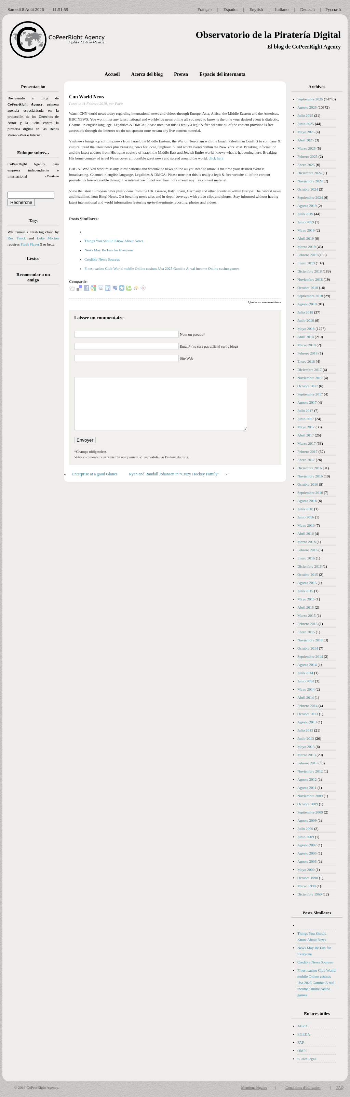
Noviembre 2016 (310, 476)
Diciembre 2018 (309, 271)
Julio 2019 (305, 214)
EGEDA (303, 1034)
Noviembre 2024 (310, 181)
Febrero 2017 (307, 451)
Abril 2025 (305, 140)
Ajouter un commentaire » (264, 302)
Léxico (33, 258)
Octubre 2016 (307, 484)
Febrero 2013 (307, 763)
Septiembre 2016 (310, 492)
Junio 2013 (305, 738)
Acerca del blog (147, 74)
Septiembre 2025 (310, 99)
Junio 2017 (305, 419)
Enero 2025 (306, 165)
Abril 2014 (305, 697)
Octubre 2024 (307, 189)
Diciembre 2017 (309, 369)
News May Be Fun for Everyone (108, 250)
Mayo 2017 (305, 427)
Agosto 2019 (307, 206)
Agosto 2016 (307, 501)
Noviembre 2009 (310, 796)
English (256, 9)
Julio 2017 (305, 410)
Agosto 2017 (307, 402)
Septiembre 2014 (310, 656)
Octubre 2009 (307, 804)
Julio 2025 (305, 115)
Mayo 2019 (305, 230)
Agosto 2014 (307, 665)
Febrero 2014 (307, 706)
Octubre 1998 (307, 878)
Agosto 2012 (307, 779)
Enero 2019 (306, 263)
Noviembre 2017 (310, 378)
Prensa (181, 74)
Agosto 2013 (307, 722)
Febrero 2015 (307, 624)
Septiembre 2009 (310, 812)
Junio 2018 (305, 320)
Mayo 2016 (305, 525)
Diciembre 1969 (309, 894)
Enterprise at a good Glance (95, 474)
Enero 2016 (306, 558)
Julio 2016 (305, 509)
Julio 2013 (305, 730)
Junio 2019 (305, 222)
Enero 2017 (306, 460)
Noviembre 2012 (310, 771)
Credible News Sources (102, 259)
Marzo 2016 (306, 542)
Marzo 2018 (306, 345)
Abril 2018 (305, 337)
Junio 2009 (305, 837)
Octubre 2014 (307, 648)
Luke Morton (48, 238)
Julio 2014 (305, 673)
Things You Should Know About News (113, 241)
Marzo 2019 (306, 247)
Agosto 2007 (307, 845)
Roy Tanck (17, 238)
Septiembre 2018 (310, 296)
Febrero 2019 (307, 255)
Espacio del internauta (222, 74)
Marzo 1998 (306, 886)
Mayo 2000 (305, 869)
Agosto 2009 (307, 820)
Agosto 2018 (307, 304)
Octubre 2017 (307, 386)
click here (215, 158)
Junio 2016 (305, 517)
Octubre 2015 (307, 574)
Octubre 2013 (307, 714)
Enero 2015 (306, 632)
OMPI (302, 1051)
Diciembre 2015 (309, 566)
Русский (333, 9)
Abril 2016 (305, 533)
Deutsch (307, 9)
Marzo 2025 (306, 148)
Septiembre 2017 (310, 394)
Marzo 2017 (306, 443)
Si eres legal (306, 1059)
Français (204, 9)
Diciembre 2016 (309, 468)
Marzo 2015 (306, 615)
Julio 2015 (305, 591)
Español (231, 9)
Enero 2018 (306, 361)
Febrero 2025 (307, 156)
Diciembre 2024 (309, 173)
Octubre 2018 (307, 288)
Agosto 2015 (307, 583)
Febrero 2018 (307, 353)
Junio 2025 (305, 124)
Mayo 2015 (305, 599)
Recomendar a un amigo (33, 277)
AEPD (302, 1026)
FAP (300, 1042)
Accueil (112, 74)
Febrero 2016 (307, 550)
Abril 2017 (305, 435)
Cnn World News (87, 96)
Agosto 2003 (307, 861)
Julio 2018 (305, 312)
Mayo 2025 (305, 132)
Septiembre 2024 (310, 197)
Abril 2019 (305, 238)
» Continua (51, 176)
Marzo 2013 (306, 755)
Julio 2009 (305, 829)
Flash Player (30, 244)
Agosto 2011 (307, 788)
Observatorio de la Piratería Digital (268, 34)
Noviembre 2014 (310, 640)
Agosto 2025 (307, 107)
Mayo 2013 (305, 747)
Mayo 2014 (305, 689)
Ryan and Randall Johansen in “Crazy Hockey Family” (174, 474)
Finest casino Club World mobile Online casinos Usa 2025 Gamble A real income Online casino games (161, 268)
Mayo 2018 (305, 329)
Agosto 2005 (307, 853)
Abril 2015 (305, 607)
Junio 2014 (305, 681)
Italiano (282, 9)
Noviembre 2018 (310, 279)
